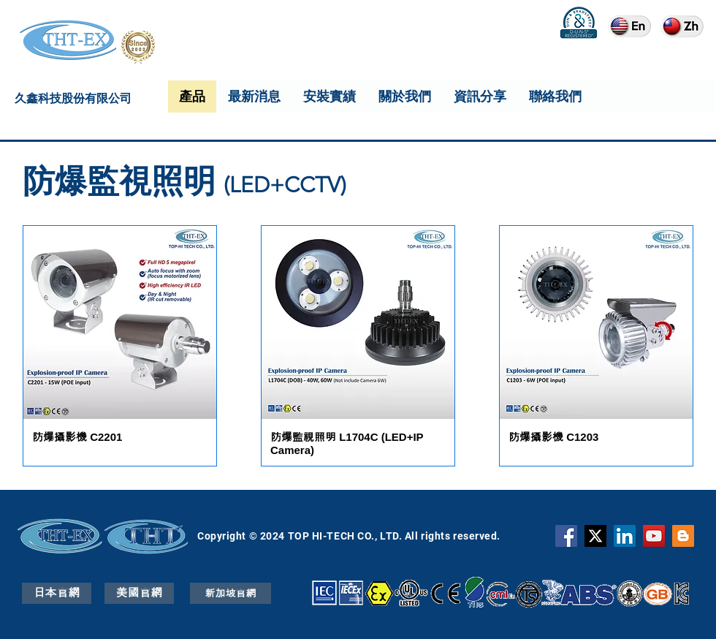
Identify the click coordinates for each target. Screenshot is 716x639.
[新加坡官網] (230, 593)
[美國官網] (139, 593)
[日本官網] (56, 593)
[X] (595, 536)
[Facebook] (566, 536)
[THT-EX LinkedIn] (625, 536)
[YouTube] (654, 536)
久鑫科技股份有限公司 (73, 100)
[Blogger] (683, 536)
